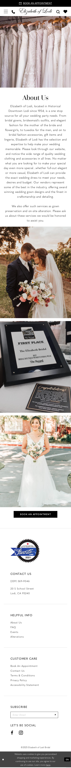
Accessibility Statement (24, 685)
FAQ (13, 627)
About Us (16, 622)
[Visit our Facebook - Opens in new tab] (12, 733)
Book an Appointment (24, 666)
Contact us (17, 671)
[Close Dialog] (3, 760)
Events (14, 632)
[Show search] (58, 11)
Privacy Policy (18, 680)
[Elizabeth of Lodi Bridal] (35, 11)
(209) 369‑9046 (20, 581)
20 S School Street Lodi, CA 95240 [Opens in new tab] (22, 591)
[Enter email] (35, 715)
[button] (6, 11)
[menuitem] (6, 11)
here (48, 765)
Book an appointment (36, 514)
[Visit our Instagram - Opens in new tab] (21, 733)
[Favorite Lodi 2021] (25, 551)
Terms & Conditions (22, 675)
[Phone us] (13, 11)
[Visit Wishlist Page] (65, 11)
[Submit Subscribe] (58, 715)
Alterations (17, 637)
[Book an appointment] (35, 3)
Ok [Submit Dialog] (67, 760)
